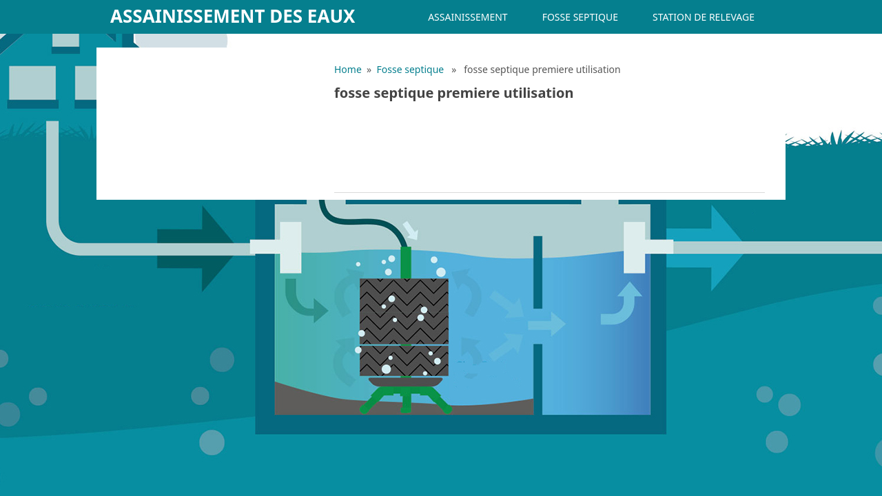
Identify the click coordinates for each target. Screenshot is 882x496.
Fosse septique (580, 16)
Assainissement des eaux (233, 15)
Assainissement (467, 16)
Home (348, 69)
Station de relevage (704, 16)
